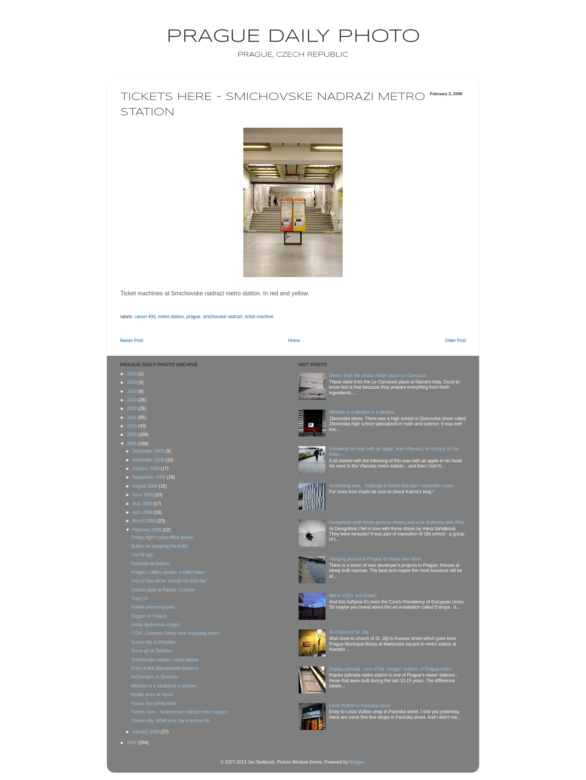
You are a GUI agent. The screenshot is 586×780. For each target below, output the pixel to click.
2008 (132, 443)
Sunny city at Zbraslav (153, 642)
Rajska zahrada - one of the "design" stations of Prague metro (390, 669)
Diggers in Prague (149, 616)
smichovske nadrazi (222, 316)
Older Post (455, 340)
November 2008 (149, 460)
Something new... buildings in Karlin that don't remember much (391, 485)
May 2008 (142, 503)
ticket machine (259, 316)
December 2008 (149, 451)
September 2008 (149, 477)
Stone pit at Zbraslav (151, 650)
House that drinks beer (153, 703)
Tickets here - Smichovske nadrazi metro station (179, 712)
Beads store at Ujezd (152, 694)
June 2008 (143, 494)
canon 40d (145, 316)
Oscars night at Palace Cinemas (163, 590)
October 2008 (146, 468)
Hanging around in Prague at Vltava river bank (375, 559)
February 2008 (147, 529)
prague (193, 316)
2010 (132, 426)
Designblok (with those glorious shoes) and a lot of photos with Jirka (396, 522)
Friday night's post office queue (162, 537)
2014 (132, 391)
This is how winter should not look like (168, 581)
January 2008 (146, 731)
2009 (132, 434)
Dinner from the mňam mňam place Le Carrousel (377, 375)
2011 (132, 417)
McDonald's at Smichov (154, 677)
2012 (132, 408)
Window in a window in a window (164, 686)
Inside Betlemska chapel (155, 624)
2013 (132, 400)
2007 (132, 742)
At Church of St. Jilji (348, 632)
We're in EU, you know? (353, 595)
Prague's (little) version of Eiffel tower (168, 572)
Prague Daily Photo (293, 37)
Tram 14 (139, 598)
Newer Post (131, 340)
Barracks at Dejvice (150, 563)
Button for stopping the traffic (159, 546)
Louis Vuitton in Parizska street (360, 705)
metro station (171, 316)
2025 (132, 373)
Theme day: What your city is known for (170, 720)
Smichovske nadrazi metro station (164, 659)
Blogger (356, 762)
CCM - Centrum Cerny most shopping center (175, 633)
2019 (132, 382)
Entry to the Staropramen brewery (164, 668)
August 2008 (145, 486)
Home (294, 340)
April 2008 (143, 512)
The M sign (142, 554)
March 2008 (144, 520)
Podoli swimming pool (153, 607)
